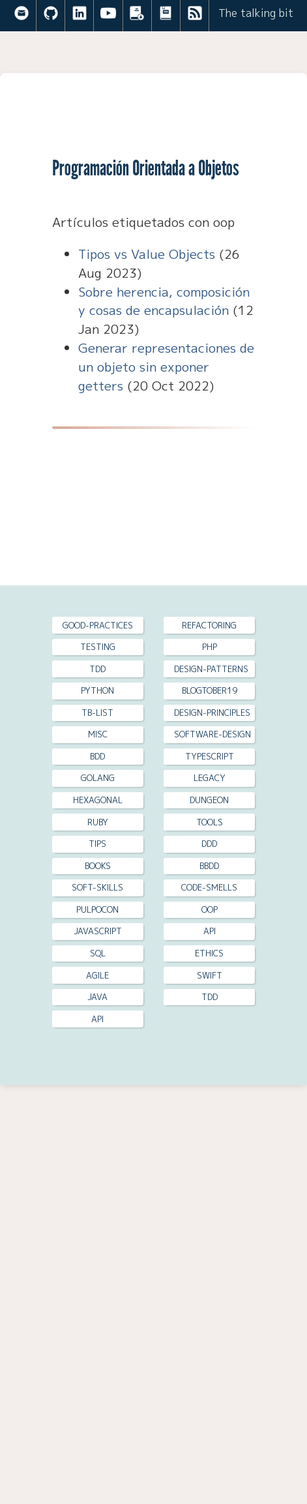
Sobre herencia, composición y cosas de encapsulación (164, 301)
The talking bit (255, 13)
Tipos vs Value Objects (146, 254)
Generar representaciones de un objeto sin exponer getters (166, 366)
